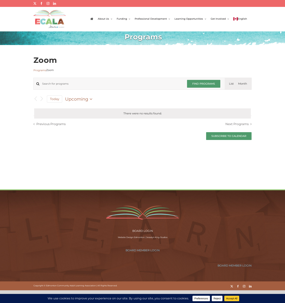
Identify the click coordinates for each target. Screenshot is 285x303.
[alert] (142, 113)
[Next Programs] (42, 99)
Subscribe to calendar (228, 136)
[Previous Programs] (35, 99)
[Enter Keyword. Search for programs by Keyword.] (112, 84)
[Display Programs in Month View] (242, 84)
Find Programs (203, 83)
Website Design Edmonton (131, 237)
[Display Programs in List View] (231, 84)
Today (54, 99)
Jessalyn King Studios (156, 237)
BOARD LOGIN (142, 231)
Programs (39, 70)
